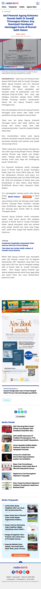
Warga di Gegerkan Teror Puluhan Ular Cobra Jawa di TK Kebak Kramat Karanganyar (14, 537)
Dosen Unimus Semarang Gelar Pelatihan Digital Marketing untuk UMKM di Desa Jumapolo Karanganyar (15, 527)
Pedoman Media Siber (28, 577)
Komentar (20, 416)
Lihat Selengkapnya (20, 555)
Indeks (21, 7)
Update (27, 197)
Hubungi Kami (20, 579)
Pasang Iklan (16, 577)
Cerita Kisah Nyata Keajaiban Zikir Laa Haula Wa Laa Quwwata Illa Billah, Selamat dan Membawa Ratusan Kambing (14, 508)
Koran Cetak (30, 579)
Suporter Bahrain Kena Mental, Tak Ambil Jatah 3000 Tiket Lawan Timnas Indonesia (15, 546)
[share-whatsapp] (22, 411)
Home (4, 7)
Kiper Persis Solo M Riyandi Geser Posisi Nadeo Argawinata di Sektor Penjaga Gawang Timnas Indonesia (15, 517)
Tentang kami (11, 579)
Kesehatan (7, 400)
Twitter (25, 573)
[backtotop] (20, 563)
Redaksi (8, 577)
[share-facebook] (15, 411)
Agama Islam (32, 7)
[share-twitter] (19, 411)
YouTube (29, 573)
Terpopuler (13, 7)
